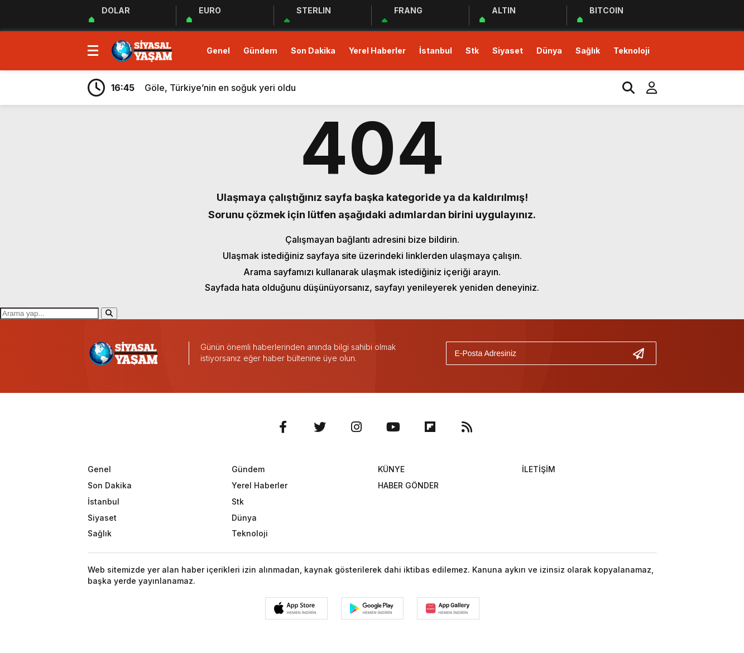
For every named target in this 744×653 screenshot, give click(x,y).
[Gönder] (643, 353)
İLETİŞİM (538, 469)
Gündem (260, 50)
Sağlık (587, 50)
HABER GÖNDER (408, 485)
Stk (472, 50)
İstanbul (435, 50)
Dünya (549, 50)
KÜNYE (391, 469)
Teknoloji (631, 50)
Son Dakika (313, 50)
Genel (218, 50)
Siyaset (507, 50)
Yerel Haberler (377, 50)
